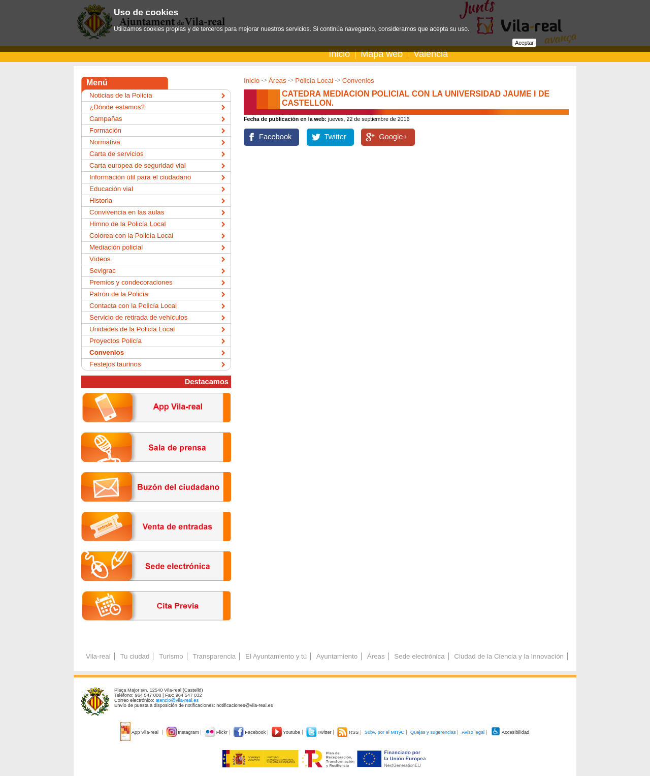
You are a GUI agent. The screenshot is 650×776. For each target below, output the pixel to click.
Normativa (104, 142)
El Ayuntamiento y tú (276, 656)
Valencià (430, 54)
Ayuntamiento (337, 656)
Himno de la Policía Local (127, 224)
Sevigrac (102, 270)
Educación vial (111, 189)
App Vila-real (140, 732)
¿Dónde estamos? (117, 107)
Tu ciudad (134, 656)
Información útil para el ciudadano (140, 177)
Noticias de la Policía (120, 95)
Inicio (339, 54)
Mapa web (382, 54)
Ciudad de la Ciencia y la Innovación (509, 656)
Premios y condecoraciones (131, 282)
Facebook (275, 137)
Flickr (217, 732)
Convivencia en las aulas (126, 212)
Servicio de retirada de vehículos (138, 317)
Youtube (287, 732)
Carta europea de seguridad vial (137, 165)
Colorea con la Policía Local (131, 235)
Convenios (358, 80)
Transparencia (214, 656)
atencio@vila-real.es (177, 700)
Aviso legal (473, 732)
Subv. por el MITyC (385, 732)
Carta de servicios (116, 154)
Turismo (171, 656)
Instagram (184, 732)
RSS (348, 732)
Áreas (277, 80)
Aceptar (524, 43)
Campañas (105, 118)
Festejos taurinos (115, 364)
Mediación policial (116, 247)
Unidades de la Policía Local (132, 329)
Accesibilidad (510, 732)
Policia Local (314, 80)
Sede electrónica (419, 656)
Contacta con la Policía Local (133, 305)
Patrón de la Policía (118, 294)
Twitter (335, 137)
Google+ (393, 137)
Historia (100, 200)
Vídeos (100, 259)
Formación (105, 130)
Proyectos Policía (115, 341)
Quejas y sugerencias (433, 732)
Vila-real (98, 656)
